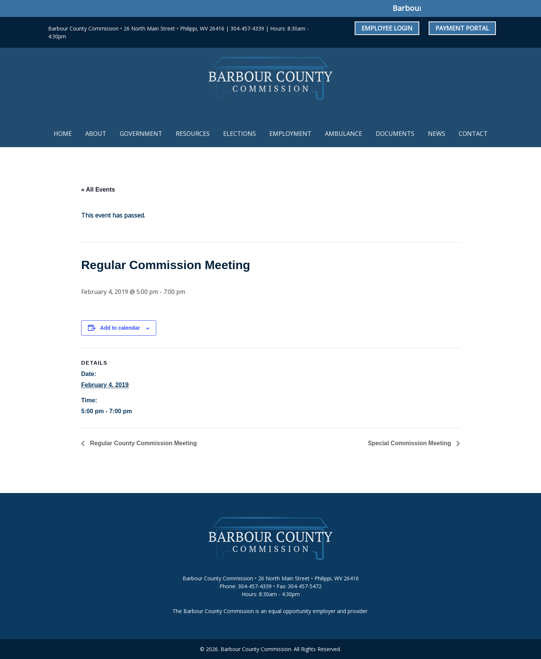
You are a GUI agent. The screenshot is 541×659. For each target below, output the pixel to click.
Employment (290, 133)
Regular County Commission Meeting (142, 443)
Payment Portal (462, 28)
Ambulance (343, 133)
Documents (395, 133)
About (95, 133)
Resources (193, 133)
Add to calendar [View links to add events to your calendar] (120, 328)
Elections (239, 133)
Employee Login (387, 28)
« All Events (98, 189)
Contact (473, 133)
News (436, 133)
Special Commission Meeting (410, 443)
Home (63, 133)
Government (141, 133)
